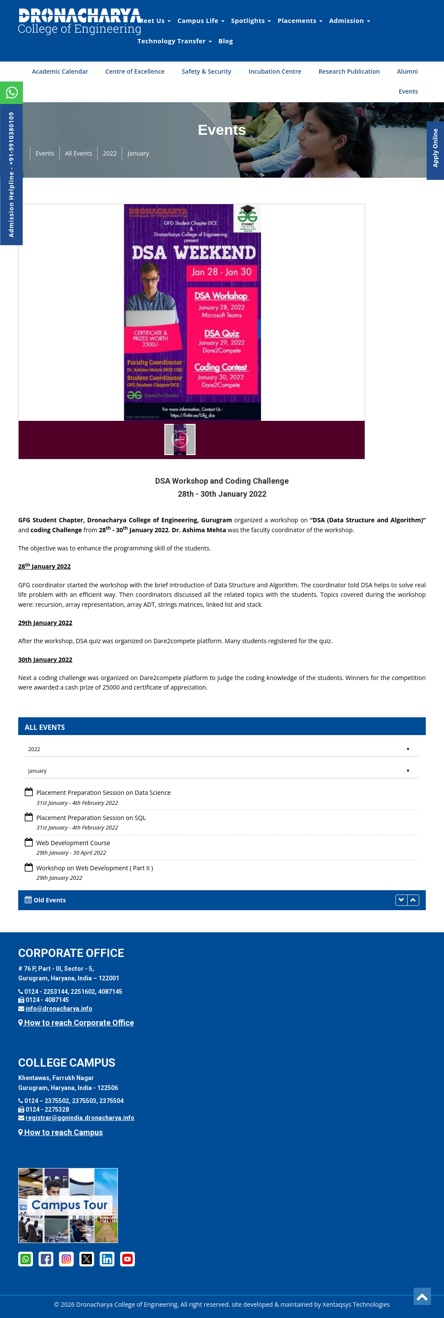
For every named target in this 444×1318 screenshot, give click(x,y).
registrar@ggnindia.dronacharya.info (80, 1117)
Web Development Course (72, 843)
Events (408, 91)
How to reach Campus (60, 1132)
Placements (300, 20)
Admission (349, 20)
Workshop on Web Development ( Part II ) (94, 868)
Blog (226, 40)
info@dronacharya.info (59, 1008)
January (138, 153)
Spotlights (251, 20)
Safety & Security (206, 71)
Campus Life (201, 20)
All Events (78, 153)
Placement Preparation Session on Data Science (103, 792)
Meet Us (154, 20)
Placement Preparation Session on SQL (90, 818)
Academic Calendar (60, 71)
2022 (110, 153)
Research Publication (349, 71)
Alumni (407, 71)
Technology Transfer (174, 40)
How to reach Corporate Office (76, 1022)
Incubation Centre (274, 71)
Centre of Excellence (135, 71)
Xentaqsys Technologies (356, 1304)
